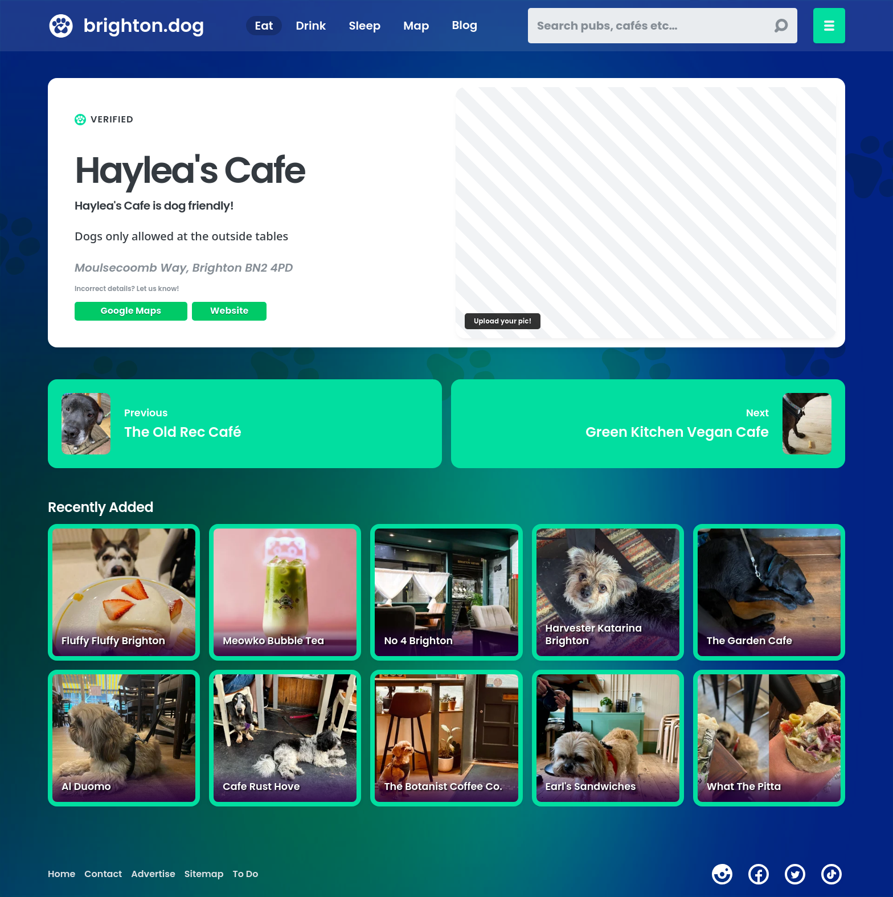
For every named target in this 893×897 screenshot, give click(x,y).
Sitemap (204, 874)
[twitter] (795, 874)
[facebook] (758, 874)
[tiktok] (831, 874)
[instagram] (722, 874)
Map (416, 26)
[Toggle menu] (829, 25)
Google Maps (130, 310)
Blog (464, 26)
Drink (311, 26)
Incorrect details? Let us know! (127, 288)
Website (229, 310)
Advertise (153, 874)
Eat (264, 26)
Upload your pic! (502, 321)
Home (61, 874)
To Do (246, 874)
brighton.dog (143, 25)
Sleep (364, 26)
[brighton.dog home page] (61, 25)
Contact (103, 874)
